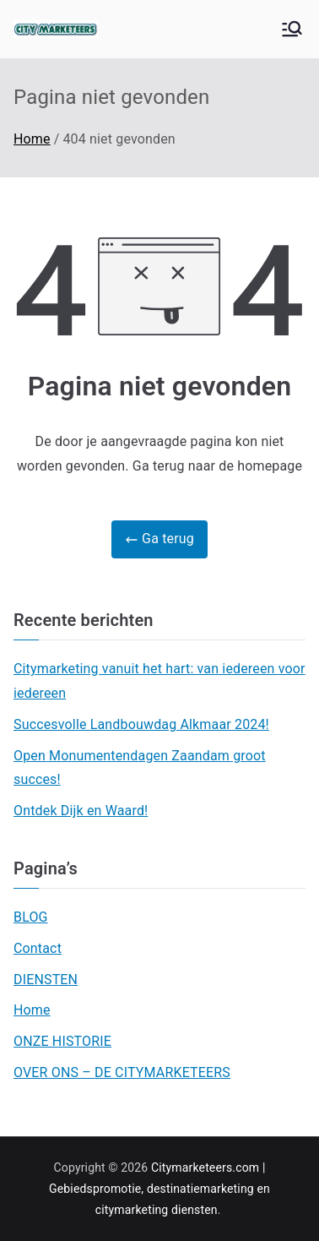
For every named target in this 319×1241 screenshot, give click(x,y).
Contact (38, 948)
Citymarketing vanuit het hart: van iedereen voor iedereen (159, 681)
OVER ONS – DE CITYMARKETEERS (122, 1072)
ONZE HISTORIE (62, 1041)
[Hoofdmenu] (291, 29)
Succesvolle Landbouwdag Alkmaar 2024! (141, 724)
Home (32, 1010)
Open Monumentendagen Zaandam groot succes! (140, 768)
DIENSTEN (46, 980)
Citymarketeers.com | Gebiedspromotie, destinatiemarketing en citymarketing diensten (159, 1189)
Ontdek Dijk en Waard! (81, 811)
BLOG (31, 917)
